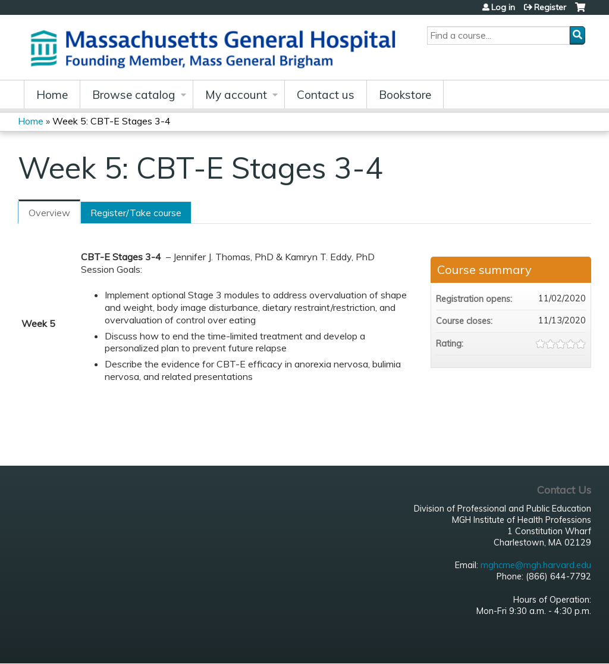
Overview (49, 213)
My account (236, 95)
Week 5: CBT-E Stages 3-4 (111, 121)
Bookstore (405, 95)
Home (52, 95)
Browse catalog (133, 95)
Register (550, 7)
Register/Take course (135, 213)
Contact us (325, 95)
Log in (503, 7)
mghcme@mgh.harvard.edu (536, 565)
